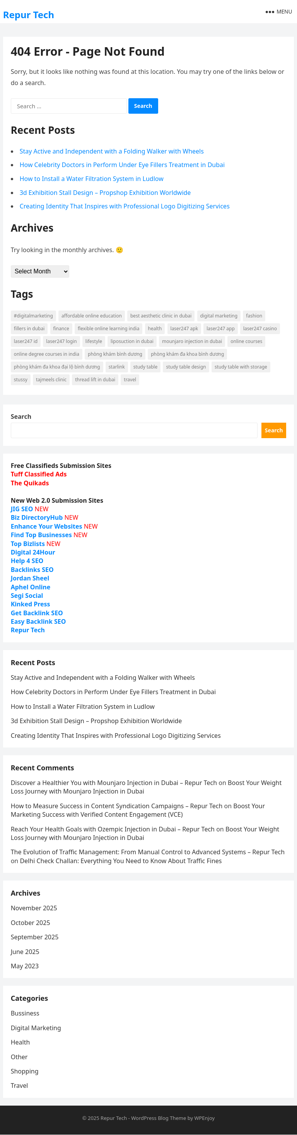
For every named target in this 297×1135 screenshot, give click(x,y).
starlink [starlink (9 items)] (117, 367)
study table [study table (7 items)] (145, 367)
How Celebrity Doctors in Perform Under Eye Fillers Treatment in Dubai (122, 164)
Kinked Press (30, 604)
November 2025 (34, 908)
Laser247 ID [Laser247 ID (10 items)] (26, 341)
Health (20, 1042)
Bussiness (25, 1013)
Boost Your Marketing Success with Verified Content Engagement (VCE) (138, 810)
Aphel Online (31, 587)
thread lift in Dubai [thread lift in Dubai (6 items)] (95, 379)
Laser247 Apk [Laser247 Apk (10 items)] (184, 328)
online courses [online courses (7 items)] (246, 341)
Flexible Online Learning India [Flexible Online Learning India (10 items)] (108, 328)
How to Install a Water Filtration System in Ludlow (92, 178)
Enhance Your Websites (46, 526)
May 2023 (25, 966)
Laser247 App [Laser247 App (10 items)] (221, 328)
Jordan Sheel (30, 578)
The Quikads (30, 483)
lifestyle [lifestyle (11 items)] (93, 341)
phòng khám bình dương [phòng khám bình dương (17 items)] (115, 354)
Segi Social (27, 595)
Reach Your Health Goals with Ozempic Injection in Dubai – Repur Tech (113, 829)
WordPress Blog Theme (158, 1118)
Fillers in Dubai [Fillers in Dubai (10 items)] (29, 328)
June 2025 (25, 951)
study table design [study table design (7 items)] (186, 367)
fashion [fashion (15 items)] (254, 315)
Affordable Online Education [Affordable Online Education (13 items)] (91, 315)
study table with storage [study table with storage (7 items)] (241, 367)
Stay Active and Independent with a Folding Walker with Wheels (112, 151)
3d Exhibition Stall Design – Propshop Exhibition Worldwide (105, 192)
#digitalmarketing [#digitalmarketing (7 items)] (33, 315)
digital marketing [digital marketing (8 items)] (219, 315)
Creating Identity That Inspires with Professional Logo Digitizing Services (125, 206)
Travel (19, 1086)
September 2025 (35, 937)
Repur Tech (28, 14)
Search (21, 416)
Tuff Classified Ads (39, 474)
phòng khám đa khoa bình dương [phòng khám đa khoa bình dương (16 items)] (187, 354)
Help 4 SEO (27, 560)
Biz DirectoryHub (37, 517)
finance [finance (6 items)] (61, 328)
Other (19, 1057)
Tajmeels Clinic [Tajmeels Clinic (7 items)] (51, 379)
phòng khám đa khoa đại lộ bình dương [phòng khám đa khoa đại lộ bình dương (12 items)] (57, 367)
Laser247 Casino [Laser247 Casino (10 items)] (260, 328)
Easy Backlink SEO (38, 621)
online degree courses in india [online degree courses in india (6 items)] (46, 354)
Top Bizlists (28, 543)
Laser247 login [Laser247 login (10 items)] (61, 341)
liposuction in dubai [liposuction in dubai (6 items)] (132, 341)
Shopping (25, 1071)
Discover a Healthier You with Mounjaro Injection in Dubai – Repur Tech (114, 782)
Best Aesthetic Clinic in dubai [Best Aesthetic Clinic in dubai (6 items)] (160, 315)
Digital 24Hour (33, 552)
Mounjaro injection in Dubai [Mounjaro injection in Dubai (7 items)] (192, 341)
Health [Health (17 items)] (155, 328)
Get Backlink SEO (37, 613)
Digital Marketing (36, 1028)
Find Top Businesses (41, 535)
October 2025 (30, 922)
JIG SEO (22, 509)
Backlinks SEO (32, 569)
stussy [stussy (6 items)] (20, 379)
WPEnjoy (204, 1118)
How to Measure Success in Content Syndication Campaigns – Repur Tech (117, 806)
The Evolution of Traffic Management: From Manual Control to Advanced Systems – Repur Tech (148, 852)
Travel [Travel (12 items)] (130, 379)
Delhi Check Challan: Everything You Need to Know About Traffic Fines (121, 861)
